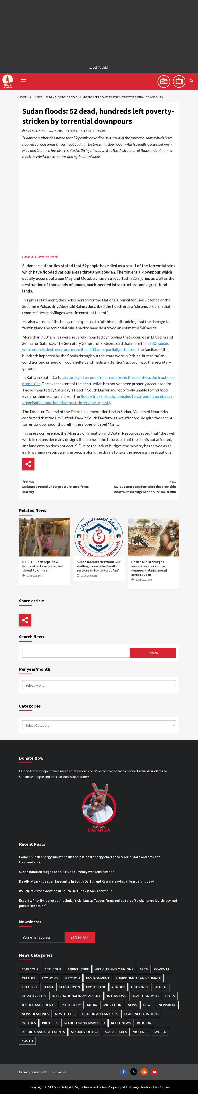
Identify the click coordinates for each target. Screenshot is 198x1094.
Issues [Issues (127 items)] (170, 996)
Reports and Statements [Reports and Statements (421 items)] (43, 1032)
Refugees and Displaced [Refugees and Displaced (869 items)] (84, 1023)
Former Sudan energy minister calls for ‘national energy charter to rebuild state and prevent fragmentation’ (89, 859)
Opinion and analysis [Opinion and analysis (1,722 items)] (100, 1014)
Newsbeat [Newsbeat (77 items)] (167, 1005)
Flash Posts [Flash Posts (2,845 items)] (69, 987)
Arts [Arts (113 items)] (144, 969)
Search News (31, 636)
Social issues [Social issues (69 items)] (116, 1032)
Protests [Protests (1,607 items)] (50, 1023)
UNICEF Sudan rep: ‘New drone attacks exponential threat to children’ (42, 566)
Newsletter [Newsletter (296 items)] (65, 1014)
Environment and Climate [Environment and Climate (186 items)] (138, 978)
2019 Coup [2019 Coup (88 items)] (30, 969)
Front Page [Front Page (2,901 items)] (96, 987)
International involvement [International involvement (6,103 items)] (76, 996)
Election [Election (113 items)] (72, 978)
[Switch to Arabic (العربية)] (99, 67)
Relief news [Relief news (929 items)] (121, 1023)
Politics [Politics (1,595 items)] (29, 1023)
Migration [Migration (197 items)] (112, 1005)
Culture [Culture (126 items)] (29, 978)
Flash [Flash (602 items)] (48, 987)
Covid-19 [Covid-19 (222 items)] (161, 969)
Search (153, 653)
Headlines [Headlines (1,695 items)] (139, 987)
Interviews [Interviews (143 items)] (116, 996)
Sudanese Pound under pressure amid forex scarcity (60, 486)
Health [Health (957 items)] (160, 987)
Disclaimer (59, 1072)
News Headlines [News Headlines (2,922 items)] (35, 1014)
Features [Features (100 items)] (29, 987)
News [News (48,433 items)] (132, 1005)
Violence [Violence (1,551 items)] (140, 1032)
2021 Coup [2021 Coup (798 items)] (53, 969)
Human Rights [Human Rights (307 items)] (34, 996)
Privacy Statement (32, 1072)
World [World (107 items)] (160, 1032)
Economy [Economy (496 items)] (50, 978)
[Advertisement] (99, 30)
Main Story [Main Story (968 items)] (71, 1005)
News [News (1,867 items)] (147, 1005)
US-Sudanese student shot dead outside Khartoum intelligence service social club (137, 486)
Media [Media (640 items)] (92, 1005)
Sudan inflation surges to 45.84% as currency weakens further (66, 872)
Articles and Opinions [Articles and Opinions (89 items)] (114, 969)
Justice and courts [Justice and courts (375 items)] (38, 1005)
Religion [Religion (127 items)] (144, 1023)
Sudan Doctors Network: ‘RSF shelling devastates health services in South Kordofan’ (99, 566)
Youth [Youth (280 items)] (27, 1041)
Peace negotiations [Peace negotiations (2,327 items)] (141, 1014)
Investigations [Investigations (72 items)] (145, 996)
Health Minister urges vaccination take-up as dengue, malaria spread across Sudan (149, 568)
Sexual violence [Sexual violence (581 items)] (85, 1032)
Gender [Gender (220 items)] (118, 987)
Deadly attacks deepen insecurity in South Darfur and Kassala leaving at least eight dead (86, 881)
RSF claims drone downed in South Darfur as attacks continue (66, 891)
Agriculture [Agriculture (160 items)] (78, 969)
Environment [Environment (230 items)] (97, 978)
